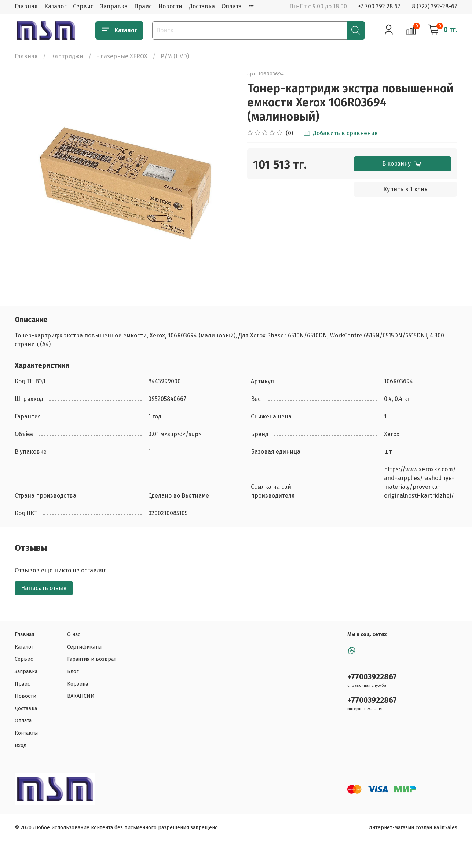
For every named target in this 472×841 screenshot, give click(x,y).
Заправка (114, 6)
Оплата (232, 6)
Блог (73, 671)
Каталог (55, 6)
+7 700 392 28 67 (379, 6)
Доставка (202, 6)
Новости (170, 6)
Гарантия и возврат (91, 659)
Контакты (26, 733)
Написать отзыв (44, 587)
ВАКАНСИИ (81, 696)
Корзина (77, 684)
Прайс (143, 6)
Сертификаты (84, 647)
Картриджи (67, 56)
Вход (20, 745)
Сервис (83, 6)
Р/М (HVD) (175, 56)
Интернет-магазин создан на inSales (412, 828)
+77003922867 (372, 677)
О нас (73, 634)
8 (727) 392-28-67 (434, 6)
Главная (26, 6)
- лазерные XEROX (121, 56)
